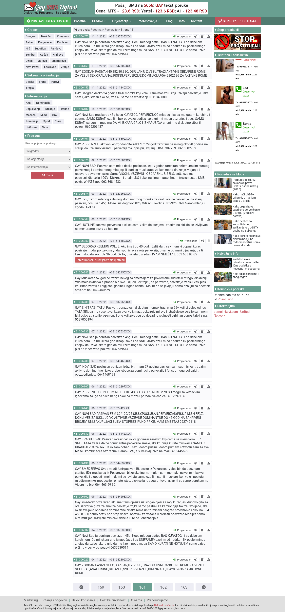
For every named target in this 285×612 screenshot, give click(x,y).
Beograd (31, 36)
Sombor (30, 54)
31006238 (82, 302)
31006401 (82, 138)
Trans (42, 81)
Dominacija (43, 102)
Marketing (31, 600)
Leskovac (50, 67)
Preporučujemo (157, 600)
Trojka (30, 87)
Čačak (44, 54)
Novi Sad (46, 36)
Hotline (64, 108)
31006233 (82, 331)
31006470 (82, 36)
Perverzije (32, 121)
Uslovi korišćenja (83, 600)
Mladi (44, 115)
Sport (46, 121)
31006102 (82, 496)
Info (182, 21)
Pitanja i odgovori (55, 600)
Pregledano (182, 36)
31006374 (82, 193)
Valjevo (42, 60)
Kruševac (63, 42)
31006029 (82, 559)
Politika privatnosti (113, 600)
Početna (80, 21)
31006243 (82, 272)
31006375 (82, 160)
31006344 (82, 219)
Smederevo (59, 60)
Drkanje (50, 108)
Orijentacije (121, 21)
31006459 (82, 66)
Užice (29, 60)
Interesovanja (149, 21)
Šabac (29, 42)
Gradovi (99, 21)
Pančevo (55, 48)
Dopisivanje (33, 108)
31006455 (82, 87)
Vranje (65, 67)
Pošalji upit (225, 299)
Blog (169, 21)
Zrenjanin (63, 36)
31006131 (82, 463)
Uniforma (31, 127)
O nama (136, 600)
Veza (45, 127)
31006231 (82, 361)
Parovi (55, 81)
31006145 (82, 408)
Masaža (31, 115)
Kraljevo (58, 54)
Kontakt (196, 21)
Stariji (58, 121)
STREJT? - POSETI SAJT (238, 21)
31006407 (82, 109)
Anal (28, 102)
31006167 (82, 386)
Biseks (30, 81)
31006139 (82, 433)
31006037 (82, 530)
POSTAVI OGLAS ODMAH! (47, 21)
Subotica (40, 48)
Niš (28, 48)
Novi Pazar (32, 67)
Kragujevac (45, 42)
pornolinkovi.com (226, 312)
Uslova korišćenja (164, 605)
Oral (55, 115)
